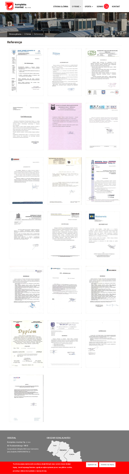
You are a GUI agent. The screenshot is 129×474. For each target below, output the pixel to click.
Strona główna (60, 7)
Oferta (89, 7)
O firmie (76, 7)
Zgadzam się (92, 465)
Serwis (100, 7)
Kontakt (116, 7)
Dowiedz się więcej (107, 465)
